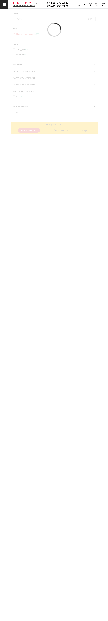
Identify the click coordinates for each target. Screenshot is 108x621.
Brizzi (20, 112)
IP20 (19, 96)
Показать (28, 130)
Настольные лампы (27, 34)
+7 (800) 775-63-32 (57, 2)
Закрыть (86, 130)
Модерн (22, 54)
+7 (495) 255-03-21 (57, 6)
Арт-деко (22, 49)
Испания (22, 128)
